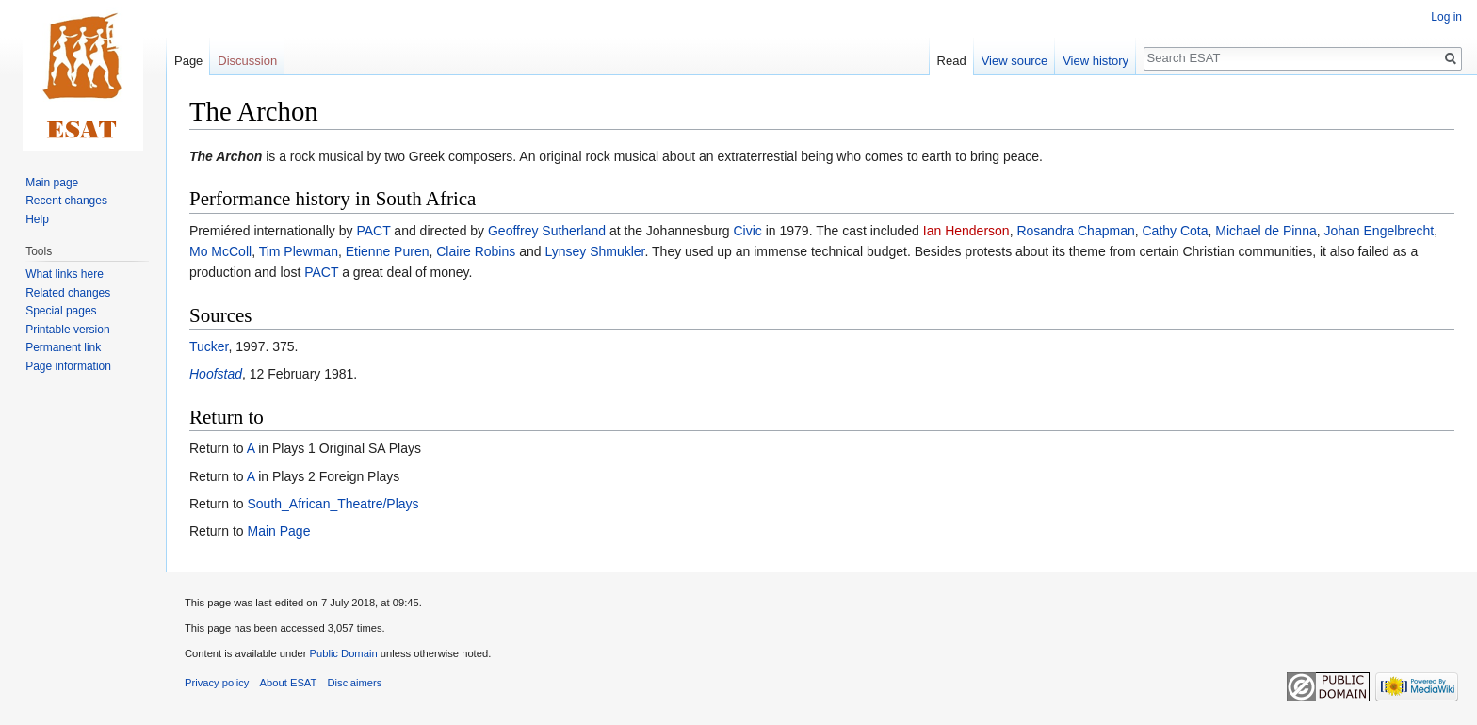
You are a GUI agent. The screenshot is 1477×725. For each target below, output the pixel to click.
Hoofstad (215, 373)
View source (1015, 61)
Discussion (247, 61)
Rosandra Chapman (1075, 230)
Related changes (67, 292)
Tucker (209, 346)
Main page (51, 182)
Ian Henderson (966, 230)
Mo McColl (220, 251)
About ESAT (288, 682)
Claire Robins (475, 251)
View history (1095, 61)
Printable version (67, 329)
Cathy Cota (1175, 230)
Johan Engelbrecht (1379, 230)
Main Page (278, 531)
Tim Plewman (298, 251)
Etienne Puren (388, 251)
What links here (64, 274)
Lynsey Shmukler (594, 251)
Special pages (60, 310)
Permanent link (63, 347)
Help (37, 219)
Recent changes (66, 200)
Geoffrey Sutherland (547, 230)
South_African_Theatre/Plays (332, 503)
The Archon (225, 156)
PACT (373, 230)
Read (951, 61)
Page (188, 61)
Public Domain (343, 653)
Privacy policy (217, 682)
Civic (747, 230)
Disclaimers (355, 682)
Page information (68, 366)
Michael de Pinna (1265, 230)
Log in (1446, 17)
